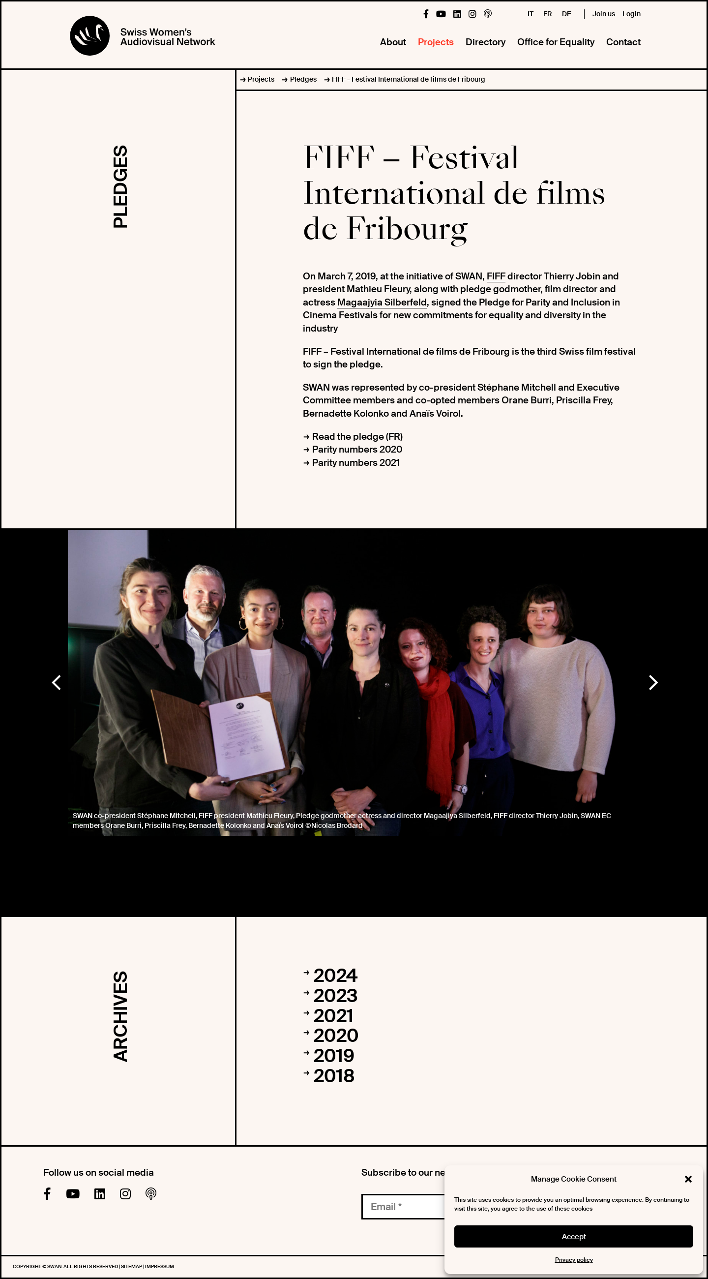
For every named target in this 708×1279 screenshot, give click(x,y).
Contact (623, 42)
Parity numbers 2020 (357, 449)
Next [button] (653, 680)
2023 (336, 996)
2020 (336, 1036)
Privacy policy (574, 1260)
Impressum (159, 1266)
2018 (334, 1076)
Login (631, 13)
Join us (603, 13)
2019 (334, 1056)
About (393, 42)
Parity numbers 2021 (356, 463)
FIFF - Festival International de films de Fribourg (408, 79)
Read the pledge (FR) (357, 436)
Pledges (303, 79)
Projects (436, 42)
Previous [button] (55, 680)
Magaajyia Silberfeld (382, 302)
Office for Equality (555, 42)
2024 (335, 976)
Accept (574, 1237)
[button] (688, 1179)
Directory (485, 42)
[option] (354, 682)
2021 (334, 1016)
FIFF (496, 276)
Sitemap (132, 1266)
